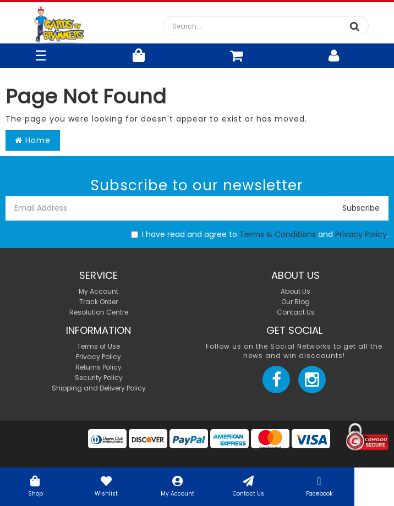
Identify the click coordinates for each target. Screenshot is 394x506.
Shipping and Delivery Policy (99, 388)
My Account (177, 485)
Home (33, 140)
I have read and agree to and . (259, 234)
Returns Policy (98, 367)
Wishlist (106, 485)
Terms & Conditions (277, 234)
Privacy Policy (361, 234)
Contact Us (248, 485)
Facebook (319, 485)
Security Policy (99, 377)
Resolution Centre (98, 312)
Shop (35, 485)
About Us (295, 291)
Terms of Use (98, 346)
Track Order (98, 301)
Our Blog (295, 301)
